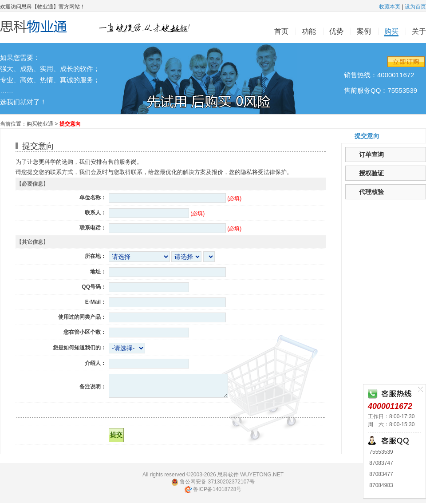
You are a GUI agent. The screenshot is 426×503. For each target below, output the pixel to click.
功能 (309, 31)
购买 (391, 31)
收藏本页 (389, 7)
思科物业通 (100, 28)
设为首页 (415, 7)
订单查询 (371, 154)
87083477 (380, 474)
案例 (364, 31)
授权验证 (371, 173)
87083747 (380, 463)
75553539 (380, 452)
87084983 (380, 485)
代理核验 (371, 191)
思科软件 (228, 474)
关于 (419, 31)
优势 (336, 31)
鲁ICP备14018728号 (213, 489)
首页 (281, 31)
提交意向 (367, 135)
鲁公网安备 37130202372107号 (213, 482)
